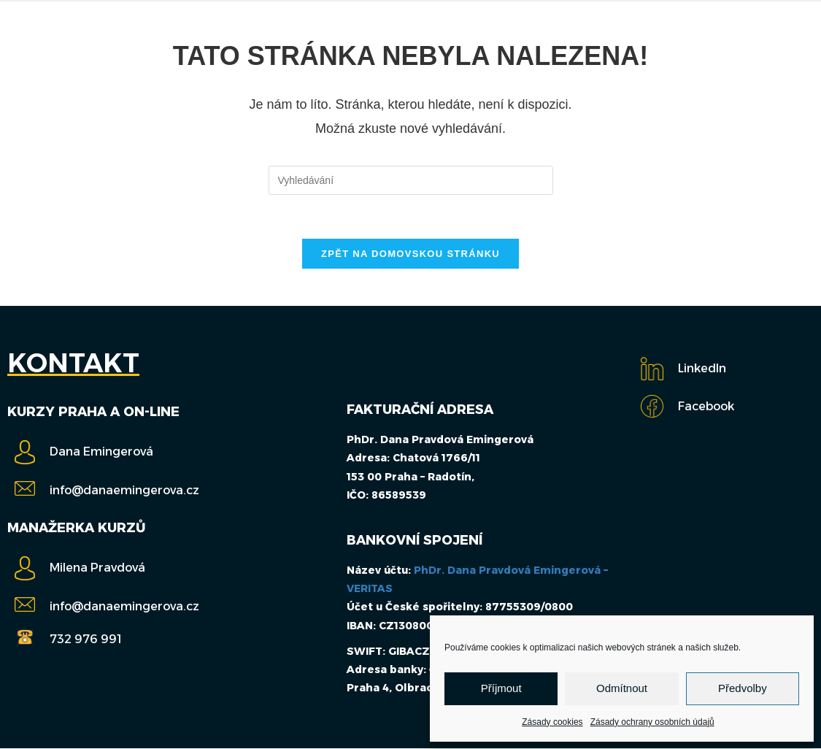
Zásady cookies (552, 722)
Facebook (706, 407)
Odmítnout (621, 688)
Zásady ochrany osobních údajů (652, 722)
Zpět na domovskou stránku (410, 254)
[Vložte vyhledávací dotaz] (411, 180)
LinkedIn (702, 369)
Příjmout (501, 688)
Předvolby (742, 688)
